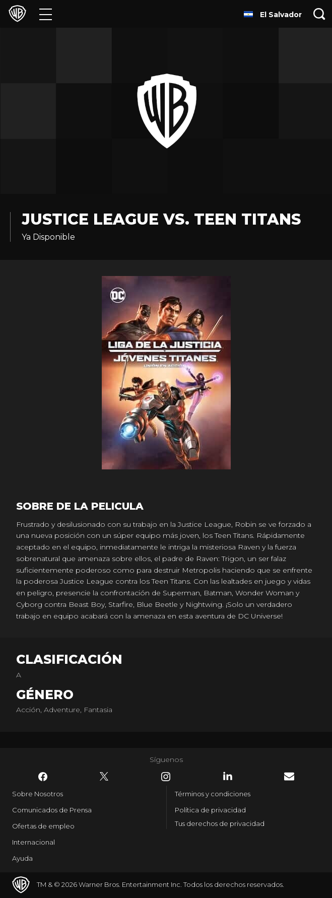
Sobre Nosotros (37, 794)
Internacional (33, 842)
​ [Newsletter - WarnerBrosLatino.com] (289, 776)
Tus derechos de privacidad (219, 823)
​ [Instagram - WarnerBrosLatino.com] (166, 776)
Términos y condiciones (212, 794)
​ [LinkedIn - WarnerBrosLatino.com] (228, 776)
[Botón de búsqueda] (319, 14)
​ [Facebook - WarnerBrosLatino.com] (43, 776)
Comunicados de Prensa (52, 810)
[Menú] (45, 14)
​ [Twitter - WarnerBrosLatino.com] (104, 776)
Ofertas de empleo (43, 826)
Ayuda (22, 858)
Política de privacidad (210, 810)
